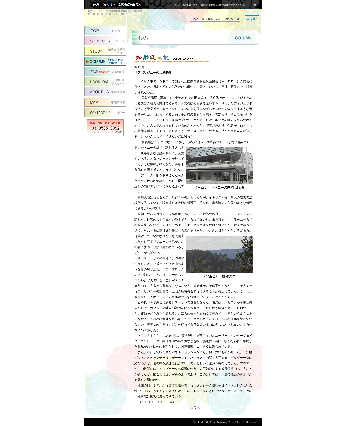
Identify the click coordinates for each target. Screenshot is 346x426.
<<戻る (194, 408)
